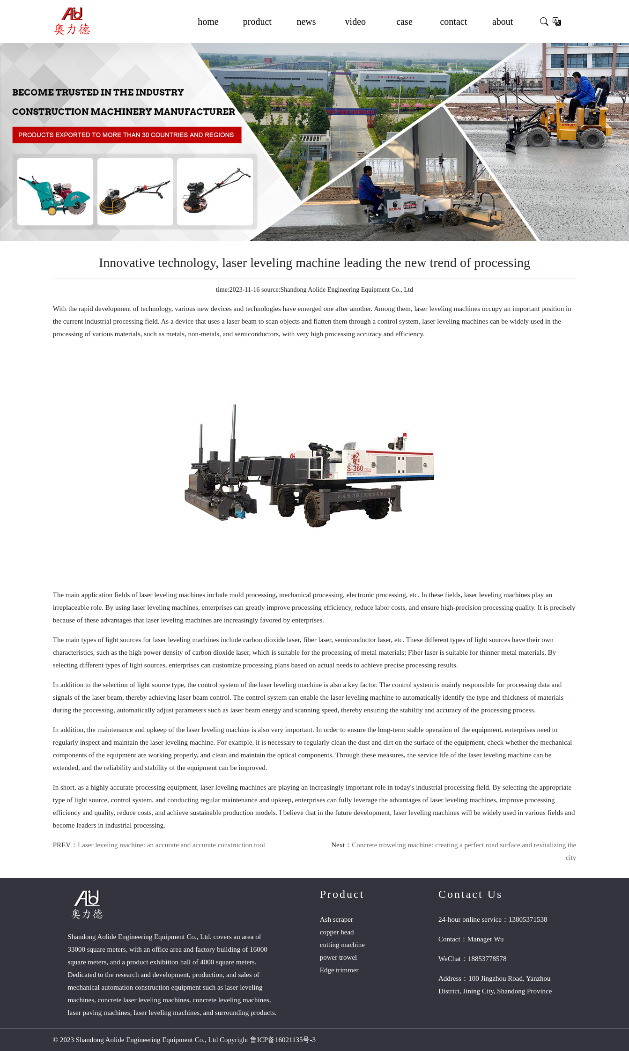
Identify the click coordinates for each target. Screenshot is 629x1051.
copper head (337, 932)
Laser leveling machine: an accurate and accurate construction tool (171, 845)
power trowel (338, 957)
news (306, 21)
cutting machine (342, 944)
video (355, 21)
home (208, 21)
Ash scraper (336, 919)
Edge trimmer (339, 970)
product (257, 21)
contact (453, 21)
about (502, 21)
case (404, 21)
